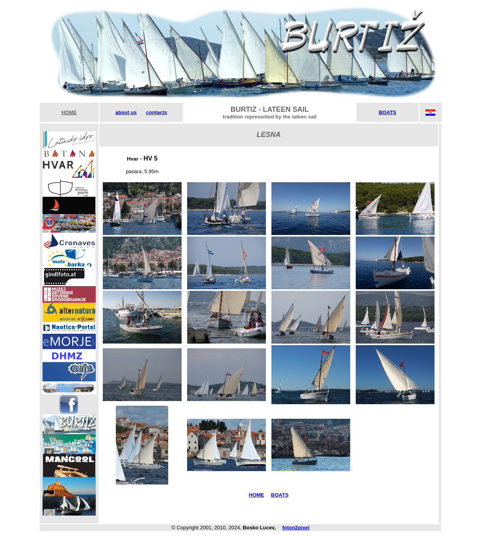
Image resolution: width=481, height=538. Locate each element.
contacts (156, 112)
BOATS (387, 112)
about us (126, 112)
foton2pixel (295, 528)
